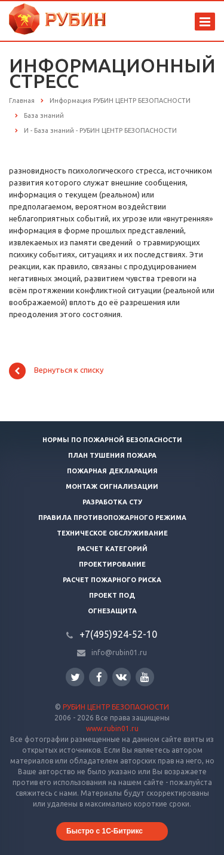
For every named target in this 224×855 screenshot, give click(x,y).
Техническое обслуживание (112, 533)
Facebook (99, 677)
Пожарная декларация (112, 470)
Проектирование (112, 564)
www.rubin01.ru (112, 728)
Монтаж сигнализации (112, 486)
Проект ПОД (112, 595)
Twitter (75, 677)
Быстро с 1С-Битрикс (104, 831)
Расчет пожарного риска (112, 579)
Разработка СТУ (112, 502)
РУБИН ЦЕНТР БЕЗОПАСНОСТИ (116, 707)
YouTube (144, 677)
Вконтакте (121, 676)
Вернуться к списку (56, 371)
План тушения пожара (112, 455)
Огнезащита (112, 610)
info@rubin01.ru (119, 652)
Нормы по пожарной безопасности (112, 439)
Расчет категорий (112, 548)
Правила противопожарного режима (112, 517)
